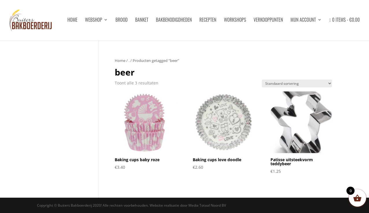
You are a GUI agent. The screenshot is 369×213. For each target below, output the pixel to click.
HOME (72, 20)
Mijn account (303, 20)
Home (120, 60)
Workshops (235, 20)
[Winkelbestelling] (297, 83)
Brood (121, 20)
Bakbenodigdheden (174, 20)
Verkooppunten (268, 20)
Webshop (93, 20)
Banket (142, 20)
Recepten (207, 20)
